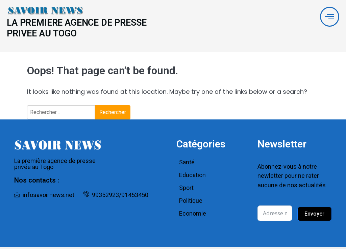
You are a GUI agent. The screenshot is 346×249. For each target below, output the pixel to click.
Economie (192, 215)
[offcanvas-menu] (329, 17)
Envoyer (314, 215)
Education (192, 177)
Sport (186, 189)
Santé (187, 164)
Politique (190, 202)
